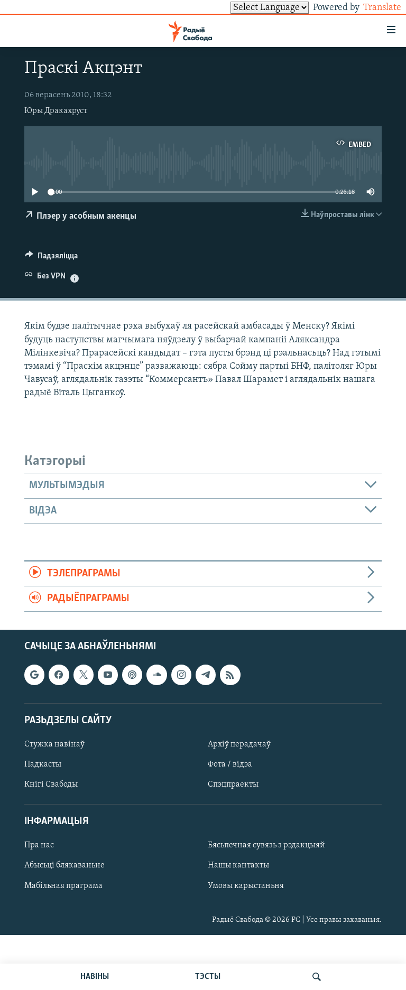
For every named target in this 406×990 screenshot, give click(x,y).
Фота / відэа (230, 764)
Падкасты (42, 764)
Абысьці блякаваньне (64, 865)
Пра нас (39, 845)
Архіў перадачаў (239, 744)
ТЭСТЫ (207, 977)
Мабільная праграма (63, 885)
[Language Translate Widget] (252, 8)
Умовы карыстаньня (246, 885)
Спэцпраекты (233, 784)
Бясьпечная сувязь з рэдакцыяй (266, 845)
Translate (372, 8)
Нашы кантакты (238, 865)
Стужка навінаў (54, 744)
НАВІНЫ (94, 977)
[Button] (51, 258)
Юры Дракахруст (55, 111)
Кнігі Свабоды (51, 784)
